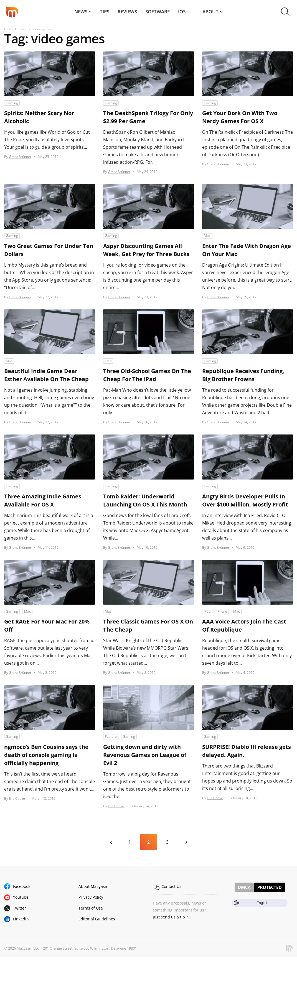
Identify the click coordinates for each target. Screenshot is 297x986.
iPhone (222, 611)
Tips (104, 11)
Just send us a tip (169, 917)
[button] (285, 11)
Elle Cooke (17, 798)
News (80, 11)
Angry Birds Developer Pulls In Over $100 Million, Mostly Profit (245, 500)
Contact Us (171, 886)
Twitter (19, 908)
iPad (108, 361)
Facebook (21, 886)
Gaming (12, 103)
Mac (207, 235)
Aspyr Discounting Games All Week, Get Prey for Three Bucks (146, 250)
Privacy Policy (90, 897)
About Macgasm (93, 886)
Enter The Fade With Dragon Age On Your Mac (246, 250)
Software (157, 11)
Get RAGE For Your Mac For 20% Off (47, 625)
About (210, 11)
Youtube (21, 897)
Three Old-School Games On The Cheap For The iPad (147, 375)
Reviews (127, 11)
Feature (111, 736)
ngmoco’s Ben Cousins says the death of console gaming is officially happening (46, 755)
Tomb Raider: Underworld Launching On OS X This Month (145, 500)
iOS (182, 11)
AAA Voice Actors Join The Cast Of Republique (244, 625)
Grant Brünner (20, 156)
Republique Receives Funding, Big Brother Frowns (243, 375)
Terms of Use (90, 908)
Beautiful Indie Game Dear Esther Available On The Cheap (46, 375)
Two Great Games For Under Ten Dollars (48, 250)
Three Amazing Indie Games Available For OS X (42, 500)
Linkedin (21, 919)
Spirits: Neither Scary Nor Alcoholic (39, 117)
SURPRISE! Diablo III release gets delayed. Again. (246, 751)
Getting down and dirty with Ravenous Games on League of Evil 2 (144, 755)
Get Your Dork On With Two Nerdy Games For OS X (239, 117)
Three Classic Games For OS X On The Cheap (148, 625)
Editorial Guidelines (96, 919)
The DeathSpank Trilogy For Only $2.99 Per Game (148, 117)
